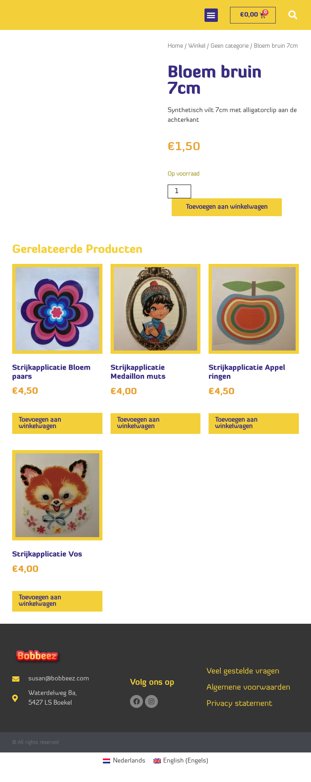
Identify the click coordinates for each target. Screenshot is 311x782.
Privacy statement (239, 704)
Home (175, 46)
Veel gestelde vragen (243, 671)
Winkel (196, 46)
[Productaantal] (179, 191)
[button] (211, 15)
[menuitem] (124, 761)
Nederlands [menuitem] (129, 761)
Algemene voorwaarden (248, 688)
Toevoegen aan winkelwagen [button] (40, 423)
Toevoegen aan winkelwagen (227, 207)
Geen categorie (230, 46)
